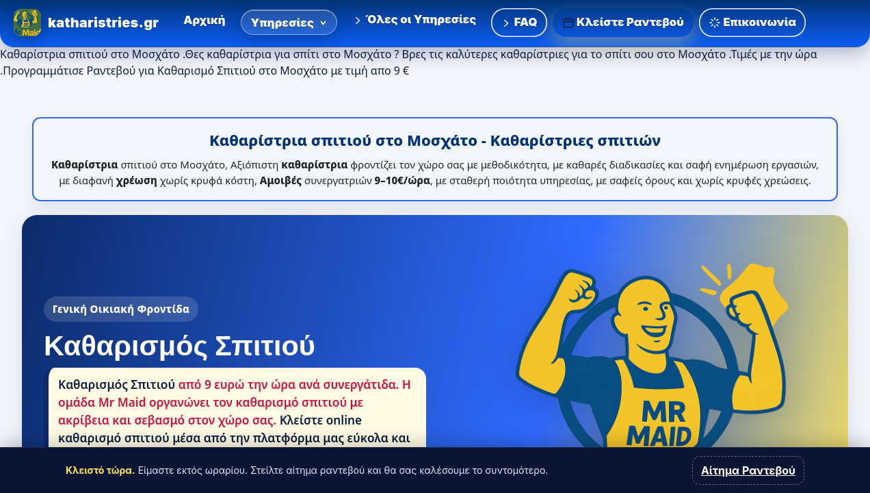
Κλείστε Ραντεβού (623, 22)
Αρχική (204, 20)
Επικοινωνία (752, 22)
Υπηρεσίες (289, 22)
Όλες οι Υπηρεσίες (414, 19)
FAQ (519, 22)
